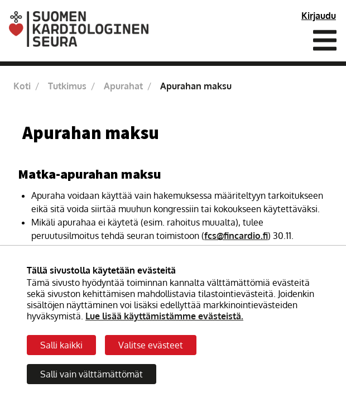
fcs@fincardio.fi (236, 235)
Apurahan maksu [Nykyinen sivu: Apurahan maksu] (196, 86)
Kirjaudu (318, 15)
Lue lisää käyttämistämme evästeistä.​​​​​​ (164, 316)
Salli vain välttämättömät (91, 374)
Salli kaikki (61, 345)
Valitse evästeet (150, 345)
